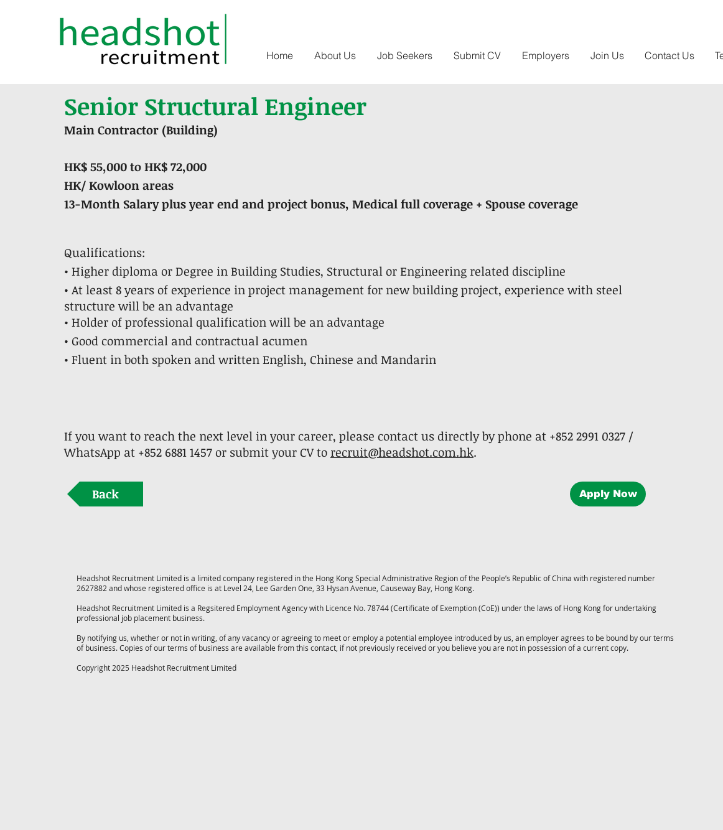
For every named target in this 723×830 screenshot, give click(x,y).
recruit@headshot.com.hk (401, 452)
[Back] (105, 494)
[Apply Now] (608, 494)
